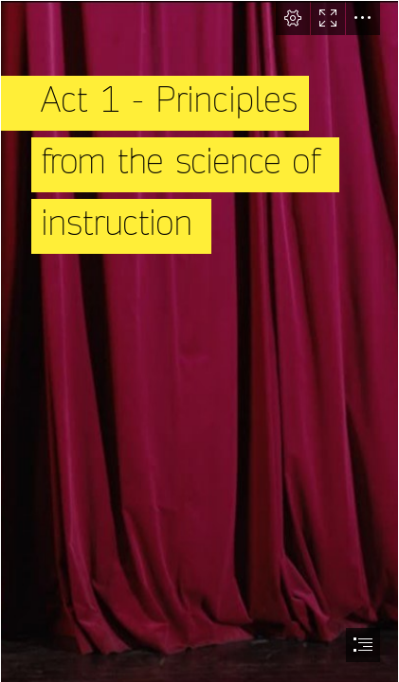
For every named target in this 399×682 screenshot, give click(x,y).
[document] (199, 341)
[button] (293, 18)
